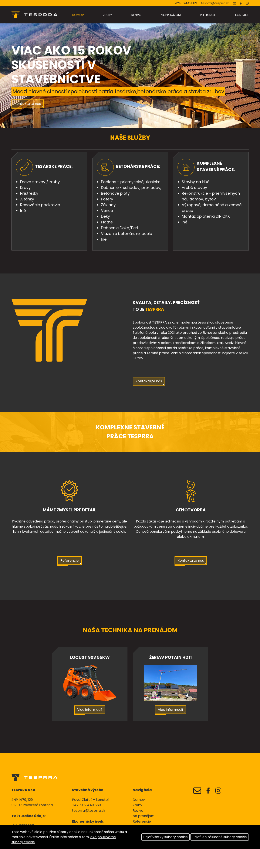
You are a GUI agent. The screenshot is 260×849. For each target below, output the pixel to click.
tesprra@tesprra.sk (215, 3)
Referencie (208, 15)
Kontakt (242, 15)
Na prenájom (171, 15)
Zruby (107, 15)
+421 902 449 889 (86, 805)
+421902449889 (185, 3)
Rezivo (136, 15)
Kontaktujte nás (27, 103)
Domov (78, 15)
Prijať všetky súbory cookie (165, 837)
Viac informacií (89, 709)
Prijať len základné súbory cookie (219, 837)
